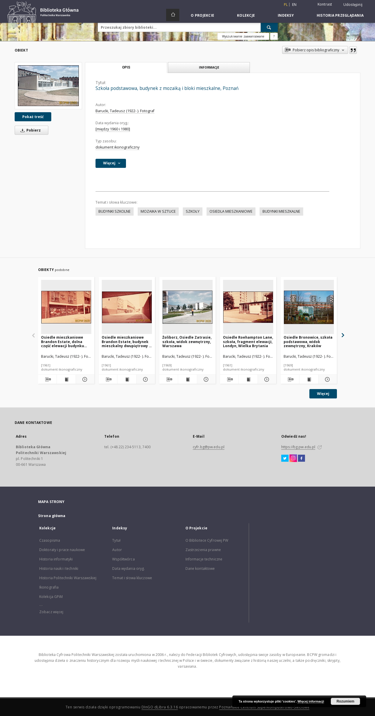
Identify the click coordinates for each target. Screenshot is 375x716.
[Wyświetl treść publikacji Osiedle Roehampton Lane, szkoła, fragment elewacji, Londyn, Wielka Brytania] (248, 379)
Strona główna (52, 515)
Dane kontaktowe (200, 568)
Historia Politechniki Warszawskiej (67, 577)
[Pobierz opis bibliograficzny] (47, 379)
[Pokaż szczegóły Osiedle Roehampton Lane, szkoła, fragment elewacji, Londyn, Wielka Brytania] (266, 379)
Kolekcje (246, 15)
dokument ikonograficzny (117, 147)
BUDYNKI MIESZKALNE (281, 211)
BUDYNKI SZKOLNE (114, 211)
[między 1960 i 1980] (113, 129)
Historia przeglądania (340, 15)
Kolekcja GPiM (51, 596)
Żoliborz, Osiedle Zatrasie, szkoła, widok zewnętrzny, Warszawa (187, 341)
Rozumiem (345, 701)
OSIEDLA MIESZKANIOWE (231, 211)
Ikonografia (49, 587)
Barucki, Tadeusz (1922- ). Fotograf (125, 110)
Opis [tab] (126, 67)
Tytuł (116, 540)
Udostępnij (353, 4)
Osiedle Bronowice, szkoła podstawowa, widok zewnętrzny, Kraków (308, 341)
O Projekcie (202, 15)
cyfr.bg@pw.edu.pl (208, 446)
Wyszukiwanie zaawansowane (243, 36)
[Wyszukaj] (269, 27)
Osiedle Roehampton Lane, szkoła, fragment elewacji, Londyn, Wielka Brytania (248, 341)
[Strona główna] (172, 15)
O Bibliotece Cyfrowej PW (207, 540)
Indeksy (286, 15)
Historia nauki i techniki (58, 568)
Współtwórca (123, 559)
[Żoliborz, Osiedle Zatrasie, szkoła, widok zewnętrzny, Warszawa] (187, 307)
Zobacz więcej (51, 611)
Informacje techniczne (204, 559)
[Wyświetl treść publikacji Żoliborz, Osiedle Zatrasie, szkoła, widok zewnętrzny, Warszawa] (187, 379)
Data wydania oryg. (128, 568)
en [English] (294, 4)
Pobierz (29, 130)
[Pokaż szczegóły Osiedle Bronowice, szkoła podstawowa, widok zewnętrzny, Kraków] (327, 379)
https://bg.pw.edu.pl (298, 446)
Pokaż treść (33, 116)
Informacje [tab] (209, 67)
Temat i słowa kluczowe (132, 577)
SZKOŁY (193, 211)
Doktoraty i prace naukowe (62, 549)
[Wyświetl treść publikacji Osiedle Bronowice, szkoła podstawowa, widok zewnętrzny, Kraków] (308, 379)
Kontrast (325, 4)
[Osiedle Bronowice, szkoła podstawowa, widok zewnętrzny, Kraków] (309, 307)
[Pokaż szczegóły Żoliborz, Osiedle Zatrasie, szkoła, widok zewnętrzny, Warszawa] (205, 379)
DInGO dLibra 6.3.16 (160, 707)
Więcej (323, 393)
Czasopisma (49, 540)
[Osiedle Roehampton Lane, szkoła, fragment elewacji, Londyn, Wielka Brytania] (248, 307)
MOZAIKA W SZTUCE (158, 211)
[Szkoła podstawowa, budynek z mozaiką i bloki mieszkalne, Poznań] (48, 85)
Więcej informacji (311, 701)
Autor (117, 549)
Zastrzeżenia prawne (203, 549)
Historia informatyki (56, 559)
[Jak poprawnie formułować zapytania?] (274, 36)
